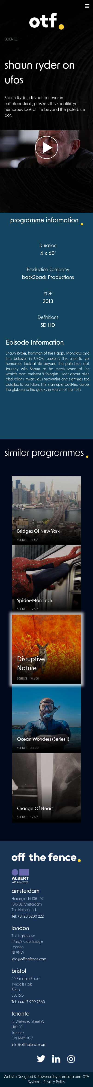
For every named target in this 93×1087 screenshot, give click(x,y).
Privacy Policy (54, 1082)
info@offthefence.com (29, 959)
